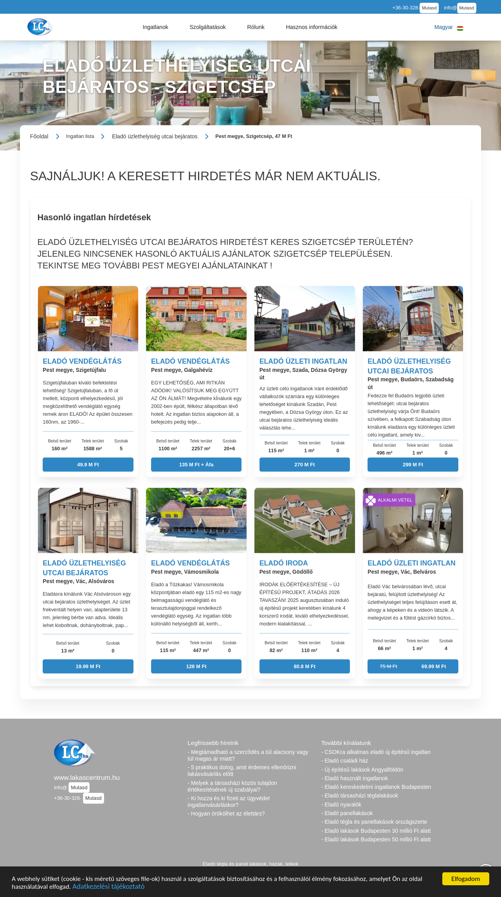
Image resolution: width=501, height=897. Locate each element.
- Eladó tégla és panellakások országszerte (374, 822)
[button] (155, 27)
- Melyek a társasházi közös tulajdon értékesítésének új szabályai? (232, 786)
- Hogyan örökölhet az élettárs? (226, 813)
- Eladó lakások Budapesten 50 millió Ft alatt (376, 839)
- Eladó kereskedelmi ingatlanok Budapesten (376, 787)
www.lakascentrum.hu (87, 777)
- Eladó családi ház (344, 760)
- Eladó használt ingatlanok (354, 778)
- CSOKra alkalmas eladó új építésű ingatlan (376, 752)
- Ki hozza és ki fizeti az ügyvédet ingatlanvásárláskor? (228, 801)
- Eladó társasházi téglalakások (359, 795)
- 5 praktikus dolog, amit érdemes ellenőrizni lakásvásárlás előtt (241, 770)
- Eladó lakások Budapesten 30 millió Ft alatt (376, 831)
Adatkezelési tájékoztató (108, 887)
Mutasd (429, 7)
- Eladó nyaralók (341, 804)
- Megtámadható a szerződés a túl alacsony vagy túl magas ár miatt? (247, 755)
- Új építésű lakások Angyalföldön (362, 770)
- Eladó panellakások (347, 813)
